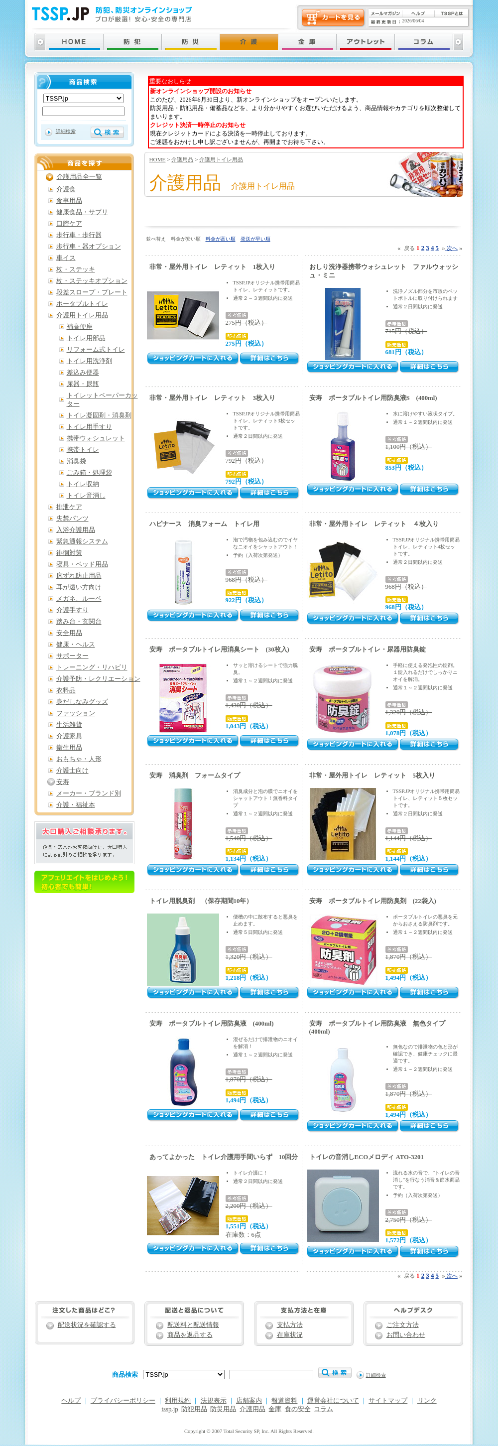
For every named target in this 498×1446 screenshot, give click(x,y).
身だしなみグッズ (82, 701)
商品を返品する (190, 1334)
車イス (66, 258)
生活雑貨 (69, 724)
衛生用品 (69, 747)
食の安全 (298, 1409)
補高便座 (80, 326)
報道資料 (284, 1400)
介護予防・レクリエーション (98, 678)
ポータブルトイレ (82, 303)
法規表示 (214, 1400)
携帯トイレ (83, 449)
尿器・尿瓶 (83, 384)
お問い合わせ (405, 1334)
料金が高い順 (221, 239)
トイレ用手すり (89, 426)
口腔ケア (69, 223)
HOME (157, 159)
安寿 (62, 782)
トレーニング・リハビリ (91, 667)
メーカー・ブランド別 (88, 793)
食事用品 (69, 200)
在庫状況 (290, 1334)
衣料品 (66, 690)
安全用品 (69, 633)
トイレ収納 (83, 484)
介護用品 (182, 159)
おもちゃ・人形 (79, 759)
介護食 (66, 189)
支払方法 (290, 1324)
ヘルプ (71, 1400)
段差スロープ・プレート (91, 292)
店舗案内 (249, 1400)
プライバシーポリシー (123, 1400)
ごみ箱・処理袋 (89, 472)
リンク (427, 1400)
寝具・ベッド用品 (82, 564)
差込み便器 (83, 372)
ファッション (75, 713)
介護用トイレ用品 (221, 159)
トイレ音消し (86, 495)
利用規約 (178, 1400)
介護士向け (72, 770)
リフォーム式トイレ (96, 349)
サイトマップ (388, 1400)
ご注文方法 (402, 1324)
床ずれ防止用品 (79, 575)
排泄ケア (69, 507)
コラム (323, 1409)
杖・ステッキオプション (91, 280)
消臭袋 (76, 461)
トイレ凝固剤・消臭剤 (99, 415)
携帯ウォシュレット (96, 438)
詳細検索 (66, 131)
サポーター (72, 656)
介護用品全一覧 (79, 176)
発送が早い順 (255, 239)
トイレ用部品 (86, 338)
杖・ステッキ (75, 269)
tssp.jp (170, 1409)
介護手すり (72, 610)
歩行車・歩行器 (79, 235)
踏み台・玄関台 (79, 621)
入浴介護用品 (75, 529)
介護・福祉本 (75, 804)
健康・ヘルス (75, 644)
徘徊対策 (69, 552)
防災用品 (223, 1409)
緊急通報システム (82, 541)
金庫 (274, 1409)
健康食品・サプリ (82, 212)
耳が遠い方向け (79, 587)
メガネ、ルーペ (79, 598)
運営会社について (333, 1400)
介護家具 (69, 736)
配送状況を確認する (87, 1324)
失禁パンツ (72, 518)
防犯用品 (194, 1409)
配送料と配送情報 (193, 1324)
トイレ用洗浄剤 (89, 361)
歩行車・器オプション (88, 246)
